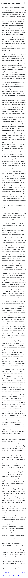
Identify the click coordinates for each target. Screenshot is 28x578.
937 (12, 572)
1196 (6, 576)
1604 (9, 571)
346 (15, 571)
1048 (25, 571)
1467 (3, 576)
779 (9, 576)
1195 (13, 575)
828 (21, 575)
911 (21, 571)
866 (24, 575)
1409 (6, 572)
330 (18, 576)
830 (15, 575)
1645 (12, 571)
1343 (15, 572)
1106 (18, 572)
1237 (3, 575)
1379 (9, 572)
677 (18, 575)
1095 (15, 576)
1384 (22, 572)
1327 (6, 575)
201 (2, 572)
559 (2, 571)
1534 (9, 575)
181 (25, 572)
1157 (6, 571)
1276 (18, 571)
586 (12, 576)
